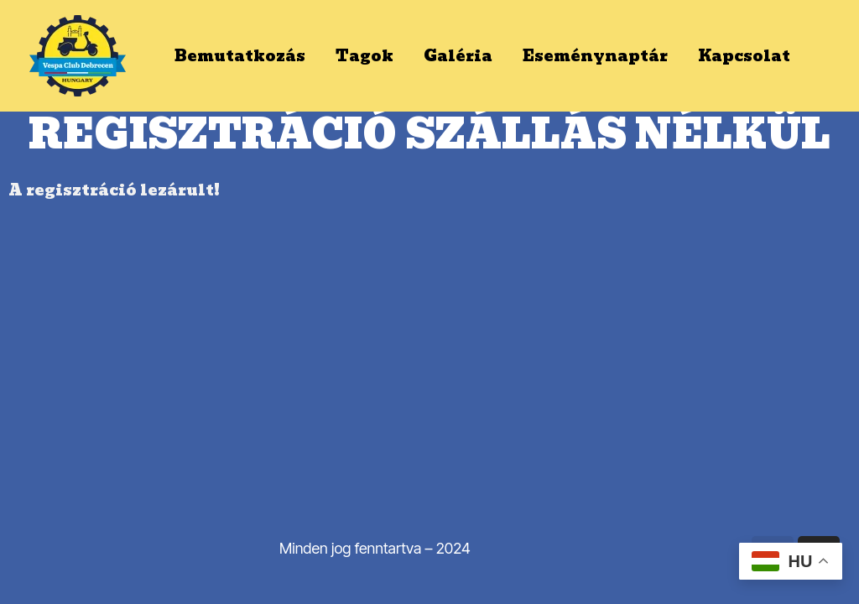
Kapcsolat (744, 56)
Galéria (458, 56)
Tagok (364, 56)
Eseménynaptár (595, 56)
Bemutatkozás (239, 56)
